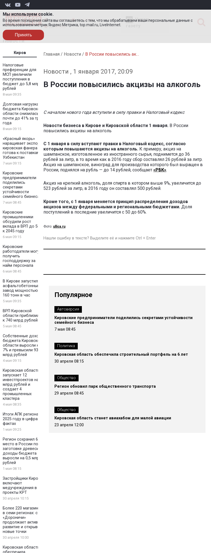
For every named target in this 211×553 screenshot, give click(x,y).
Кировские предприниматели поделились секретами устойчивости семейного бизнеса (21, 185)
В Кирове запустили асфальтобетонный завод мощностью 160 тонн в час (21, 288)
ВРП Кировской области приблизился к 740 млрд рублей (23, 316)
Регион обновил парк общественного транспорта (105, 386)
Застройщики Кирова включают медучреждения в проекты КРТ (23, 485)
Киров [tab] (20, 52)
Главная (51, 54)
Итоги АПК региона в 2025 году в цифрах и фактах (23, 419)
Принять (23, 35)
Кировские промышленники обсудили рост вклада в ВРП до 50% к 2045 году (23, 221)
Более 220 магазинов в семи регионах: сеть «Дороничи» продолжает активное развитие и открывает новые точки (24, 520)
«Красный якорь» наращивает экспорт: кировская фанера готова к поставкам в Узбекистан (23, 148)
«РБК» (159, 169)
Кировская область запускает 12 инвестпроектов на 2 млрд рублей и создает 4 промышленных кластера (22, 384)
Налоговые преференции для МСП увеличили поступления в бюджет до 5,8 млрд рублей (22, 77)
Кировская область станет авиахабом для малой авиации (112, 418)
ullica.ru (59, 226)
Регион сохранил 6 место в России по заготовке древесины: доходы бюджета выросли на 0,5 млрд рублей (24, 451)
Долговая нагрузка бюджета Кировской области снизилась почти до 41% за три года (22, 113)
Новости (72, 54)
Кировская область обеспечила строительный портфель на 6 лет (121, 354)
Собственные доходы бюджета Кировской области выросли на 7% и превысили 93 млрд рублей (23, 345)
